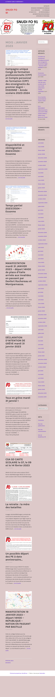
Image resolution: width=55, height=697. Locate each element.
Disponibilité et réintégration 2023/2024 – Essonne (17, 158)
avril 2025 (41, 176)
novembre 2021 (42, 318)
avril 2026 (41, 143)
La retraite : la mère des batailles (19, 520)
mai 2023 (40, 255)
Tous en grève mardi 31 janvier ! (18, 411)
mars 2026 (41, 146)
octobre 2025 (42, 165)
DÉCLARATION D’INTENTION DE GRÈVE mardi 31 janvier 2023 (17, 353)
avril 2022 (41, 299)
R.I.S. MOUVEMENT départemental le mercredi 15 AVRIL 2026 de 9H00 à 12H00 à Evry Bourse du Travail (43, 112)
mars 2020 (41, 382)
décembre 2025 (42, 158)
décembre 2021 (42, 314)
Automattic (43, 694)
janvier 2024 (41, 228)
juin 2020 (40, 370)
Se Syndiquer (45, 10)
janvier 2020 (41, 389)
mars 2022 (41, 303)
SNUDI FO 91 (12, 11)
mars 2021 (41, 348)
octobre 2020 (42, 367)
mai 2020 (40, 374)
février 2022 (41, 307)
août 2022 (41, 288)
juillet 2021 (41, 333)
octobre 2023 (42, 240)
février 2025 (41, 184)
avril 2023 (41, 258)
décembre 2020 (42, 359)
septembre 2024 (42, 202)
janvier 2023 (41, 270)
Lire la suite (9, 128)
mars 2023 (41, 262)
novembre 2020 (42, 363)
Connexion (41, 420)
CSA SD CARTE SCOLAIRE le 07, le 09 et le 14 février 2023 (18, 475)
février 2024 (41, 225)
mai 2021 (40, 340)
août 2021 (40, 329)
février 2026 (41, 150)
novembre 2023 (42, 236)
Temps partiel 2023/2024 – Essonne (15, 217)
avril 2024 (41, 217)
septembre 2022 (42, 285)
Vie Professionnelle (44, 12)
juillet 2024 (41, 206)
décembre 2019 (42, 393)
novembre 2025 (42, 161)
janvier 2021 (41, 355)
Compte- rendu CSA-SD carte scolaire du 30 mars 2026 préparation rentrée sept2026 (42, 86)
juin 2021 (40, 337)
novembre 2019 (42, 397)
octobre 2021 (41, 322)
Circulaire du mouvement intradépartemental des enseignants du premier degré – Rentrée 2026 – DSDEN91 (43, 62)
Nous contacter (35, 10)
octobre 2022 (42, 281)
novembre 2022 (42, 277)
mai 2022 (40, 296)
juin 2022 (40, 292)
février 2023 (41, 266)
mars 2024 (41, 221)
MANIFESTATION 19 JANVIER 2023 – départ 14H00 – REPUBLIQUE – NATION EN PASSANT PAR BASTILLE (19, 638)
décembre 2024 (42, 191)
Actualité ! (46, 6)
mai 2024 (40, 214)
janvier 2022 (41, 311)
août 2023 (41, 247)
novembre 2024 (42, 195)
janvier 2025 (41, 187)
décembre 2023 (42, 232)
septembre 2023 (42, 243)
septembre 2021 (42, 326)
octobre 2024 (42, 199)
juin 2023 (40, 251)
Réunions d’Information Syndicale (40, 8)
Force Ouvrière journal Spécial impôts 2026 (42, 98)
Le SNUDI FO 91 (32, 12)
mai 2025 (40, 172)
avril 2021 (40, 344)
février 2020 (41, 385)
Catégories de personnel (42, 16)
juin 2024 (40, 210)
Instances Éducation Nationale (41, 14)
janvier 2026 (41, 154)
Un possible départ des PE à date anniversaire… (17, 573)
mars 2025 (41, 180)
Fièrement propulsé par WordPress (18, 694)
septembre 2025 (42, 169)
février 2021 (41, 352)
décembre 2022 (42, 273)
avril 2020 (41, 378)
